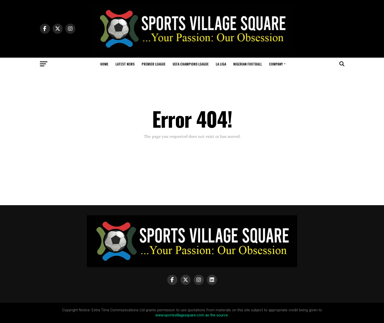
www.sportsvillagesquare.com (179, 315)
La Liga (221, 64)
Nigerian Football (247, 64)
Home (104, 64)
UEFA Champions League (191, 64)
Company (276, 64)
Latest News (125, 64)
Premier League (153, 64)
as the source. (216, 315)
